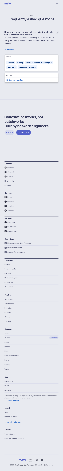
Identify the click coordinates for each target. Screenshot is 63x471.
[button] (57, 3)
